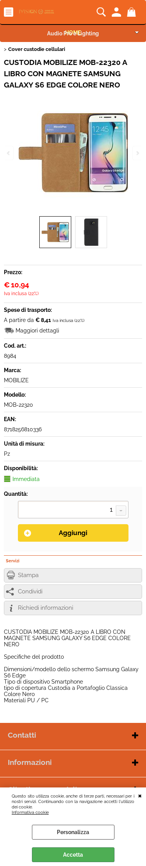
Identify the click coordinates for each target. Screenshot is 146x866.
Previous (9, 153)
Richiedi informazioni (45, 607)
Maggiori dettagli (37, 330)
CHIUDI (140, 795)
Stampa (28, 575)
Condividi (30, 591)
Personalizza (73, 832)
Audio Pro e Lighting (73, 33)
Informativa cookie (30, 812)
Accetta (73, 855)
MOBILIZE (16, 380)
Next (137, 153)
